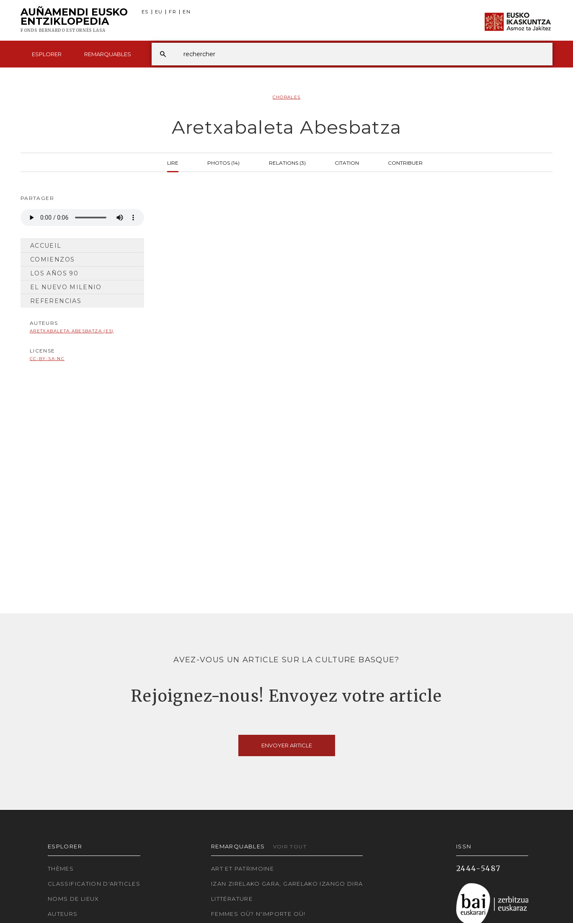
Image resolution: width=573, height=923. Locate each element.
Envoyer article (286, 745)
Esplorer (47, 54)
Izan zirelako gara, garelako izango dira (287, 883)
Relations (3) (287, 162)
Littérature (232, 898)
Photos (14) (223, 162)
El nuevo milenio (66, 287)
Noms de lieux (73, 898)
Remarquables (107, 54)
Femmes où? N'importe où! (258, 913)
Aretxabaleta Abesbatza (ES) (72, 331)
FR (172, 12)
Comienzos (52, 259)
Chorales (287, 97)
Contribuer (405, 162)
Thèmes (61, 868)
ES (145, 12)
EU (159, 12)
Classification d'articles (94, 883)
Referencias (55, 301)
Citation (347, 162)
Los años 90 (54, 273)
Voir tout (290, 846)
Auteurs (63, 913)
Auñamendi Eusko (74, 20)
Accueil (46, 245)
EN (187, 12)
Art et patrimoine (242, 868)
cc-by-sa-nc (47, 358)
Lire (172, 162)
